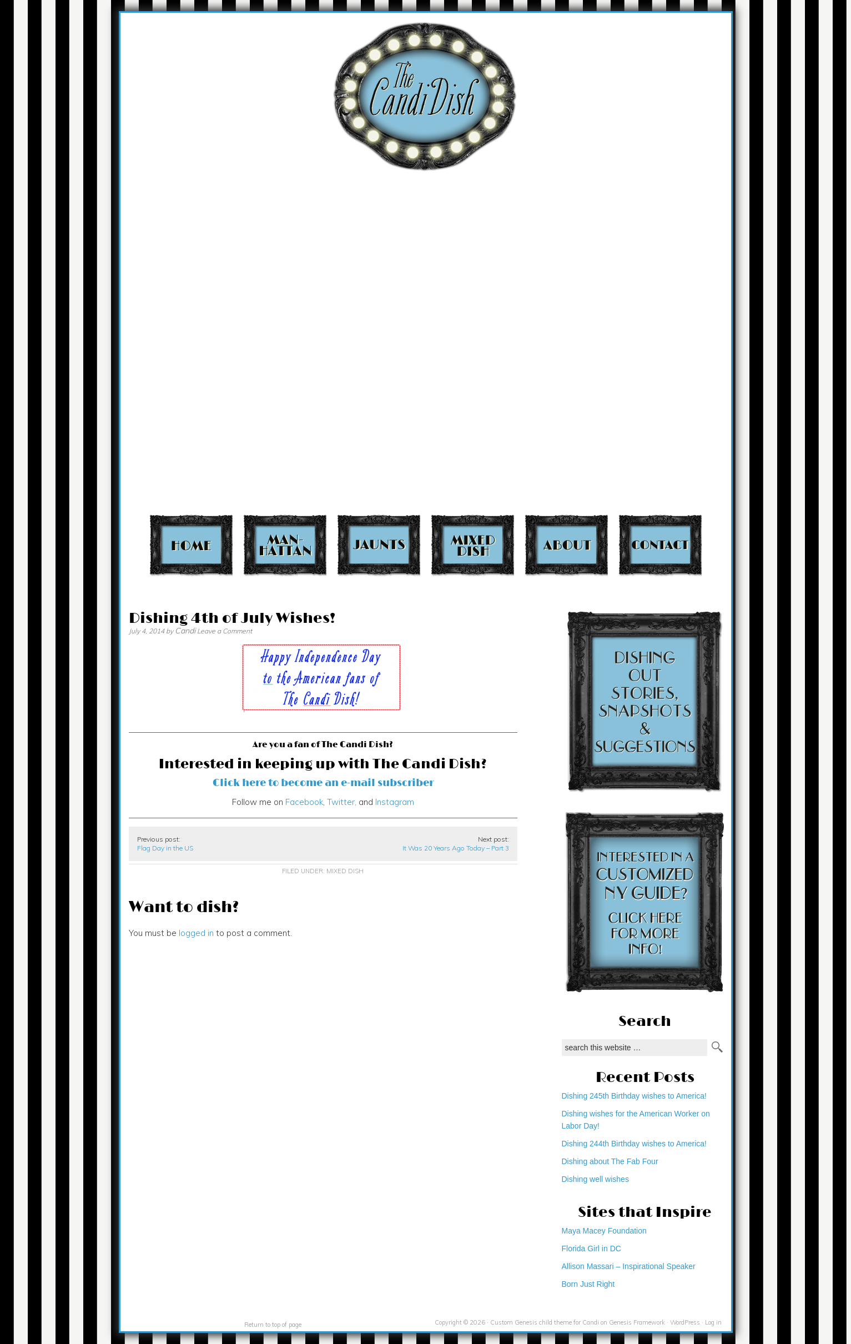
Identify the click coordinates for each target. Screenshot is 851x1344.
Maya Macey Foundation (604, 1230)
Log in (713, 1322)
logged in (196, 933)
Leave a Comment (224, 631)
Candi (185, 631)
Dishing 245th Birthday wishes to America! (634, 1095)
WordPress (685, 1322)
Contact (660, 545)
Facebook (304, 802)
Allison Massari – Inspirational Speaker (629, 1266)
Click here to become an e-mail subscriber (323, 783)
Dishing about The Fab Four (610, 1161)
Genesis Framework (637, 1322)
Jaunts (379, 545)
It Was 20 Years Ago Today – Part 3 (455, 848)
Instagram (394, 802)
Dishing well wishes (595, 1179)
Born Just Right (588, 1284)
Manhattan (285, 545)
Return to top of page (272, 1324)
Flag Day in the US (165, 848)
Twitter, (340, 802)
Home (191, 545)
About (566, 545)
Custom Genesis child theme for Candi (544, 1322)
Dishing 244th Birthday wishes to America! (634, 1143)
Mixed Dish (472, 545)
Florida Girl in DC (591, 1248)
